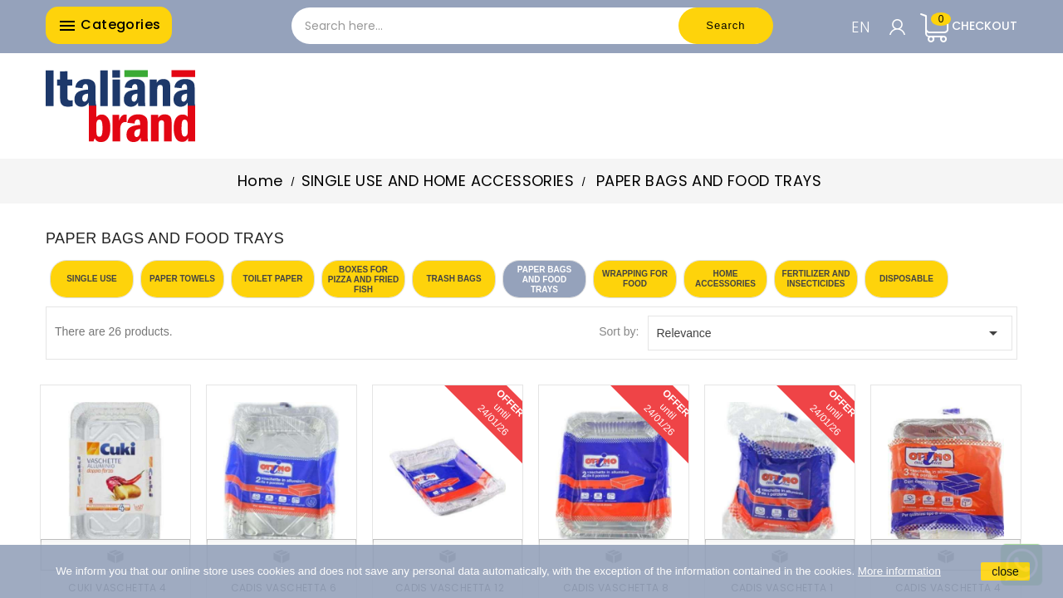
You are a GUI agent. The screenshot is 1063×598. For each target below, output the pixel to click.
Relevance (830, 333)
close (1005, 571)
